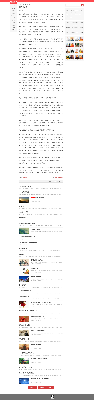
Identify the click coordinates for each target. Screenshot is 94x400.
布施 (77, 32)
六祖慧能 (72, 45)
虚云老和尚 (77, 57)
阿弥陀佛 (13, 29)
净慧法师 (77, 45)
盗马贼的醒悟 (24, 177)
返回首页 (50, 387)
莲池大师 (68, 57)
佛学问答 (13, 27)
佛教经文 (13, 15)
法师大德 (13, 13)
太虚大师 (81, 45)
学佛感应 (81, 27)
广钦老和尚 (72, 57)
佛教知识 (13, 17)
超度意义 (76, 22)
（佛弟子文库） (48, 396)
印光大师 (72, 51)
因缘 (68, 22)
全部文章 (13, 22)
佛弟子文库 (21, 4)
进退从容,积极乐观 (59, 177)
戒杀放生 (72, 22)
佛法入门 (13, 25)
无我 (72, 27)
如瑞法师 (68, 39)
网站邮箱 (55, 181)
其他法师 (68, 45)
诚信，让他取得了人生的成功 (71, 17)
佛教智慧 (76, 27)
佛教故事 (13, 10)
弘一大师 (72, 39)
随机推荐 (13, 8)
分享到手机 (51, 181)
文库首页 (13, 5)
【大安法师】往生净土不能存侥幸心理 (73, 14)
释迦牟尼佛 (68, 27)
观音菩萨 (81, 22)
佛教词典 (13, 20)
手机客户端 (59, 181)
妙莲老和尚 (81, 39)
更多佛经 (42, 387)
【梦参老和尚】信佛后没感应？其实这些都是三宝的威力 (77, 15)
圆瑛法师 (81, 57)
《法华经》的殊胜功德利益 (71, 12)
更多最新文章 (32, 387)
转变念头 (81, 32)
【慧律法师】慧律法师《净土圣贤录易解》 (74, 10)
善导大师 (81, 51)
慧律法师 (77, 51)
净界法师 (68, 51)
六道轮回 (67, 32)
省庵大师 (77, 39)
